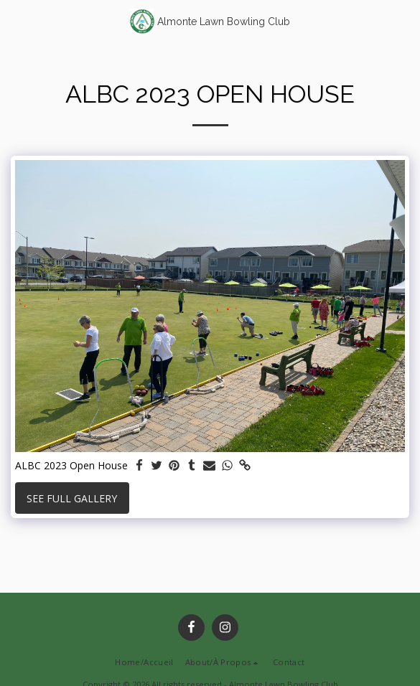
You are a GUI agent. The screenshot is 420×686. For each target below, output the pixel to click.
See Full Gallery (72, 498)
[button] (16, 20)
